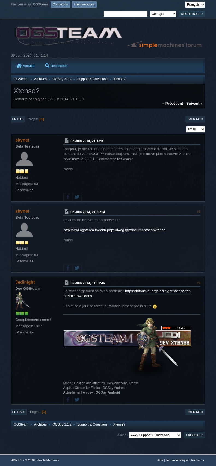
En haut (19, 412)
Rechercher (56, 66)
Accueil (26, 66)
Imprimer (195, 119)
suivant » (194, 103)
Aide (160, 460)
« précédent (172, 103)
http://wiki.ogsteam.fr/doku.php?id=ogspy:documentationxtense (114, 230)
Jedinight (25, 282)
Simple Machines (48, 460)
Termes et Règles (177, 460)
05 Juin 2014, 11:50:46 (87, 283)
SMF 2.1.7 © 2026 (23, 460)
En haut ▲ (198, 460)
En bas (18, 119)
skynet (22, 140)
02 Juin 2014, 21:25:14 (87, 212)
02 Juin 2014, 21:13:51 (87, 141)
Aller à (122, 435)
